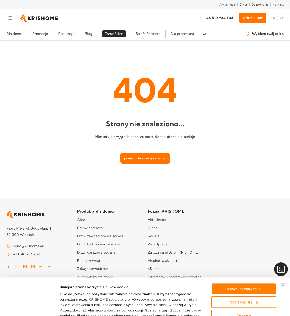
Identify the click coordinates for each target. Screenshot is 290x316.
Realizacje (66, 34)
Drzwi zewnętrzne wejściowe (100, 236)
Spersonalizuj (244, 265)
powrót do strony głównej (145, 158)
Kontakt (278, 5)
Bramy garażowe (90, 228)
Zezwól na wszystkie (243, 252)
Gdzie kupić (253, 18)
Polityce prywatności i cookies (94, 295)
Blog (88, 34)
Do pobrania (259, 5)
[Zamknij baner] (283, 247)
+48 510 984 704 (215, 17)
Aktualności (227, 5)
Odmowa (244, 278)
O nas (243, 5)
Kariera (154, 236)
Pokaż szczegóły (73, 307)
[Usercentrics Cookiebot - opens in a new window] (29, 307)
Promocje (40, 34)
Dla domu (14, 34)
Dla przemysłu (182, 34)
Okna (81, 220)
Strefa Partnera (148, 34)
